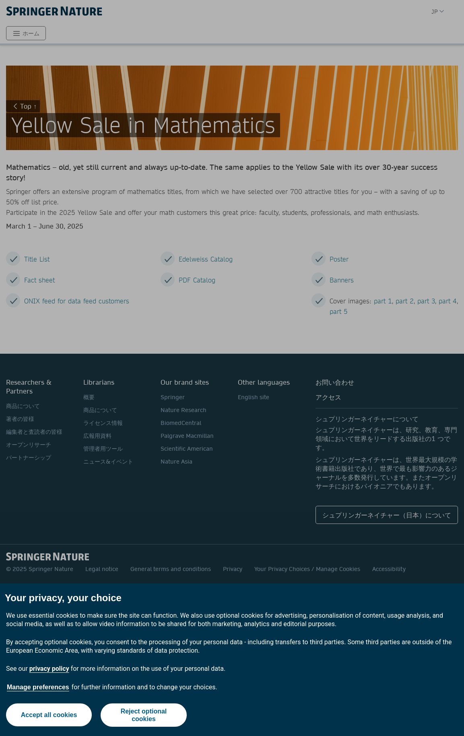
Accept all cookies (49, 714)
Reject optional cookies (144, 715)
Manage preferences (38, 687)
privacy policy (49, 668)
